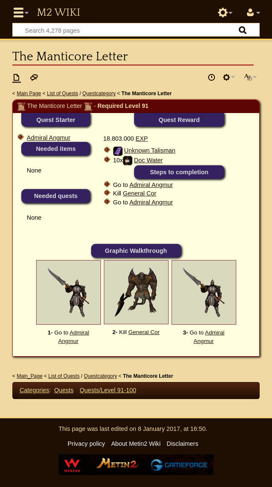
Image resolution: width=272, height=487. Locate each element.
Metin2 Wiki (58, 13)
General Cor (139, 193)
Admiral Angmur (48, 137)
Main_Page (30, 376)
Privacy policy (86, 443)
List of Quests (62, 93)
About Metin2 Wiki (135, 443)
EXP (142, 138)
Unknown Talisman (150, 150)
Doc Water (148, 160)
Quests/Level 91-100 (108, 390)
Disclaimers (182, 443)
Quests (64, 390)
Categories (34, 390)
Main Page (29, 93)
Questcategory (99, 93)
